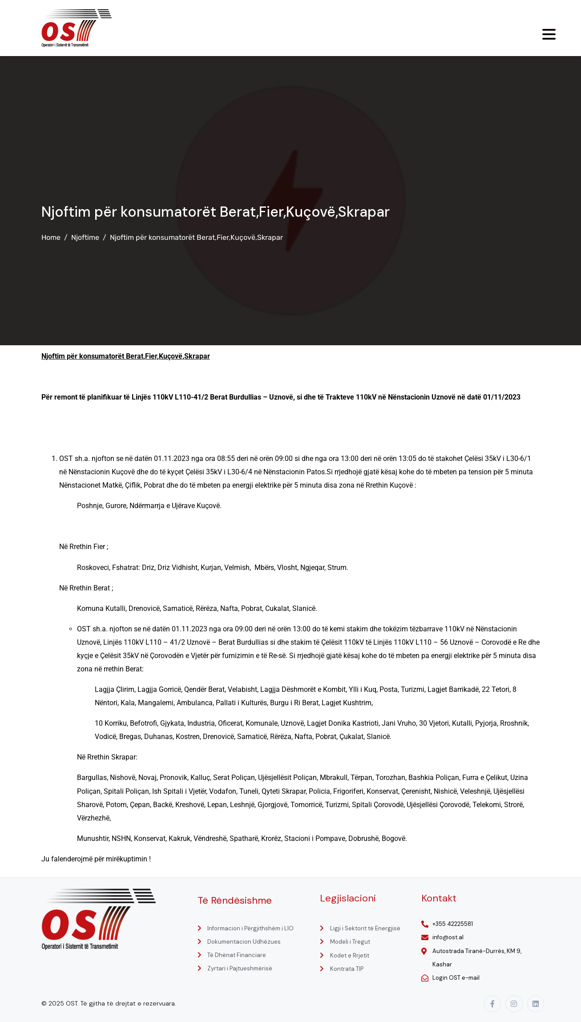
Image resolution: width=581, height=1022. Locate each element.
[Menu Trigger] (549, 34)
